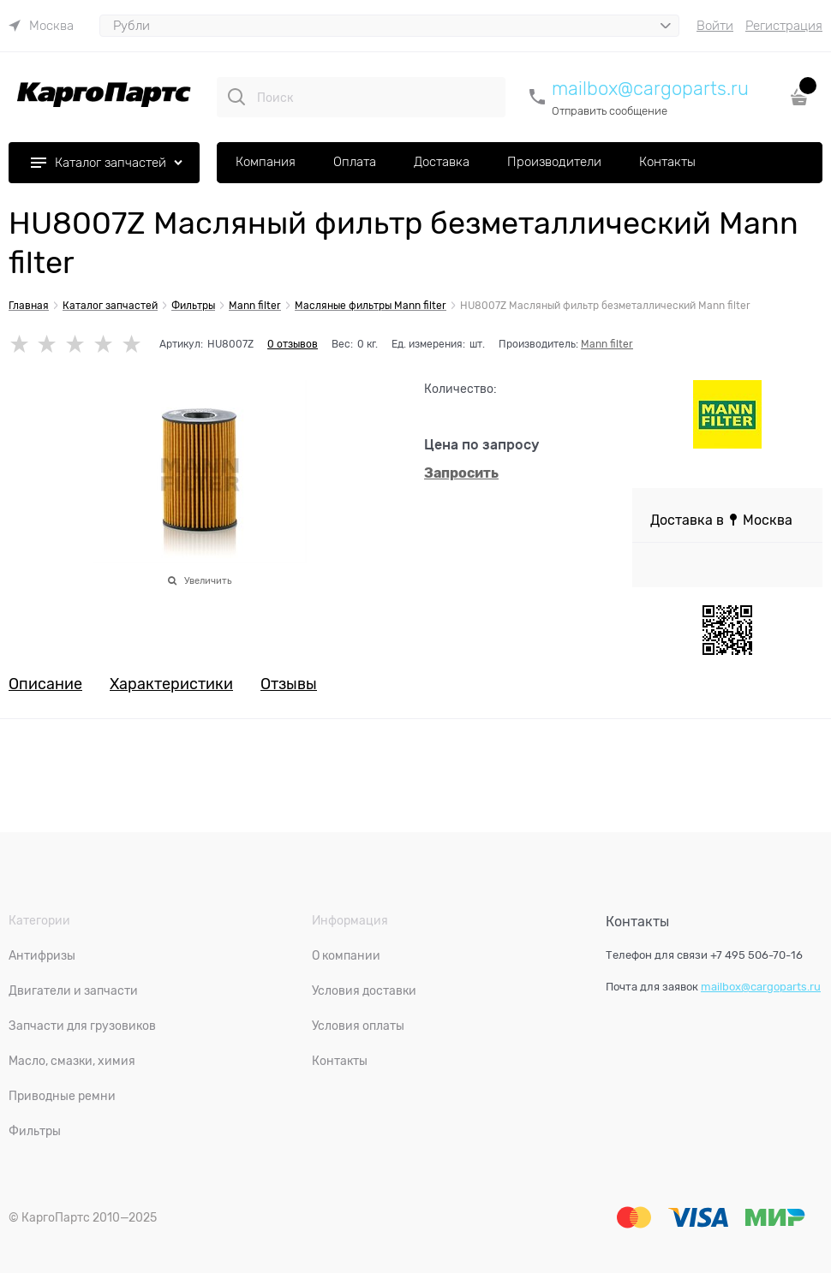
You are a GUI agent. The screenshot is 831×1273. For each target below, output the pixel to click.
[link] (41, 25)
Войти (714, 26)
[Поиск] (236, 96)
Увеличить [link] (207, 580)
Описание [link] (45, 684)
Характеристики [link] (171, 684)
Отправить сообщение (609, 110)
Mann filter (607, 344)
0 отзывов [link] (292, 344)
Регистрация (783, 26)
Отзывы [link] (288, 684)
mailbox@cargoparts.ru (650, 88)
